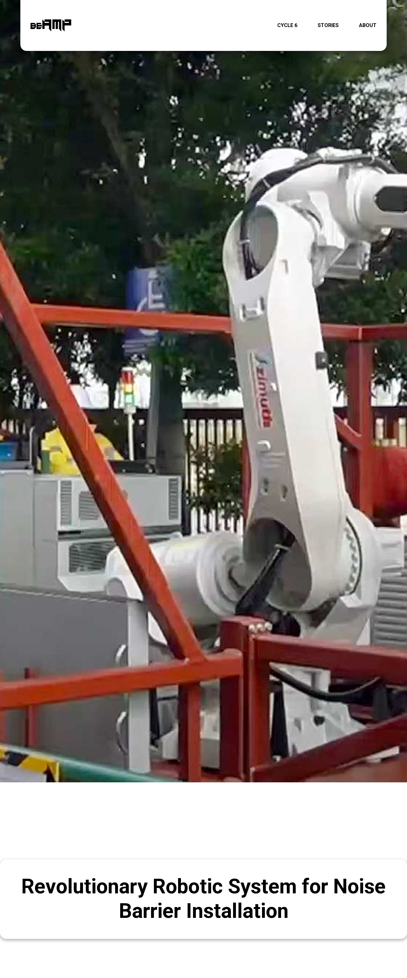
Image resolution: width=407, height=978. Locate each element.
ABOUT (367, 25)
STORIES (328, 25)
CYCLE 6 (287, 25)
